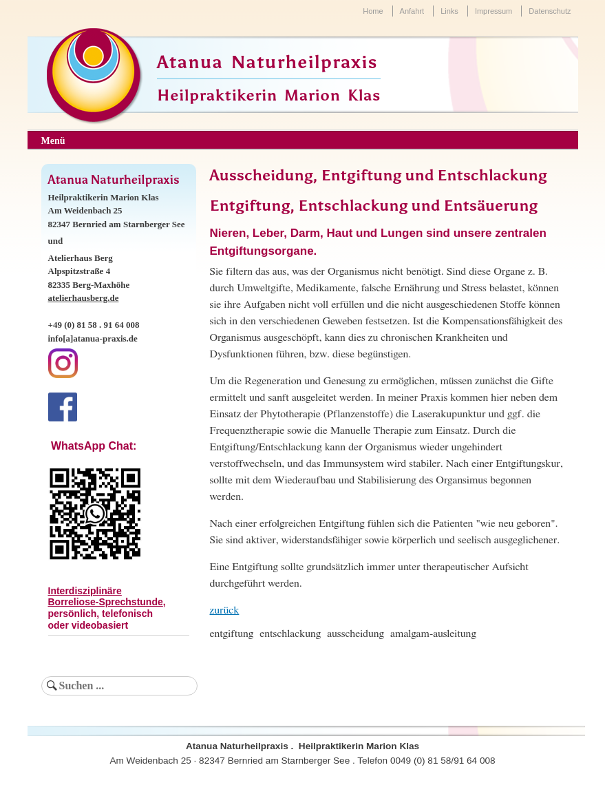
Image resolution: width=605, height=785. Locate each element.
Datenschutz (550, 11)
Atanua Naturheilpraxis (267, 62)
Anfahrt (412, 11)
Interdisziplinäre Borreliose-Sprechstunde (105, 596)
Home (373, 11)
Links (449, 11)
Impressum (493, 11)
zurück (225, 610)
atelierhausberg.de (83, 298)
